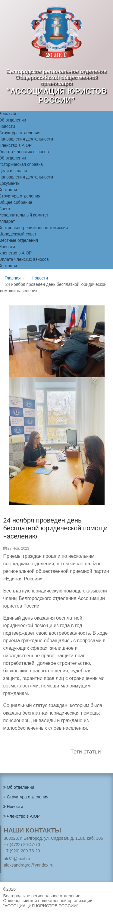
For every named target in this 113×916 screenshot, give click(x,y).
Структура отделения (26, 796)
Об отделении (18, 787)
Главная (12, 278)
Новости (40, 278)
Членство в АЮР (21, 816)
